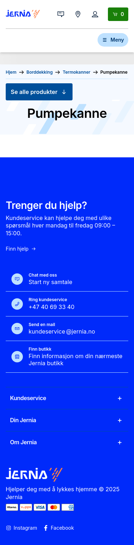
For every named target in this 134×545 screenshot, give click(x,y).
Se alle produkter (39, 91)
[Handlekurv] (118, 14)
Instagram (21, 528)
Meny (113, 40)
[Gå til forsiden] (23, 14)
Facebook (58, 528)
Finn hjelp (21, 249)
